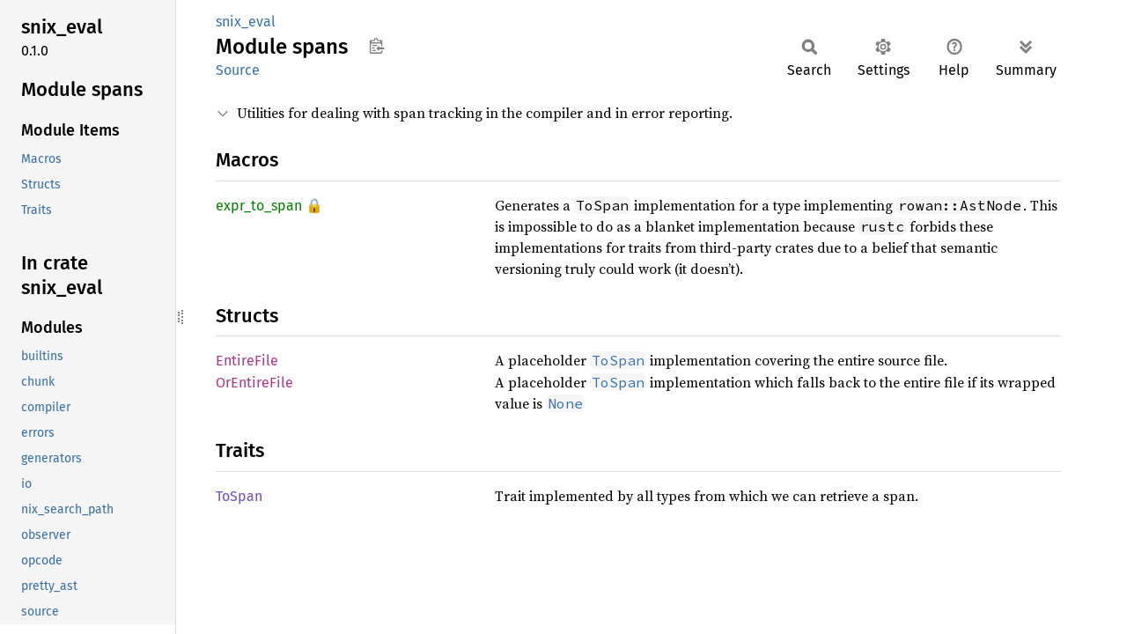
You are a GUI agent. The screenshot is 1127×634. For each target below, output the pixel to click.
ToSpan (239, 496)
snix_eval (246, 21)
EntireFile (247, 360)
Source (238, 70)
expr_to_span (259, 205)
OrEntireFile (254, 382)
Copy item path (376, 46)
